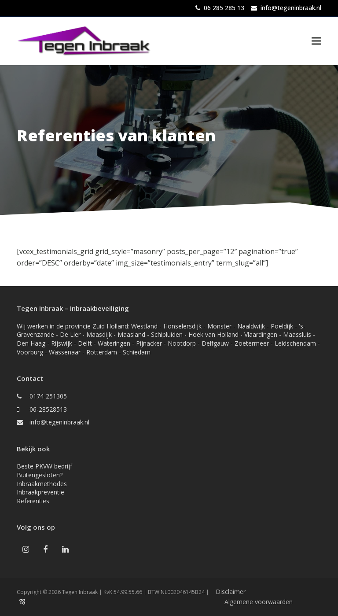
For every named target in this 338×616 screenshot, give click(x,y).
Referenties (33, 501)
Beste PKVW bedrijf (44, 466)
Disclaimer (231, 591)
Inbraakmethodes (42, 484)
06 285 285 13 (224, 8)
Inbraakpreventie (40, 492)
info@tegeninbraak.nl (291, 8)
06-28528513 (48, 409)
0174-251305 (48, 396)
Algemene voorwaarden (258, 602)
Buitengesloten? (39, 475)
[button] (316, 40)
